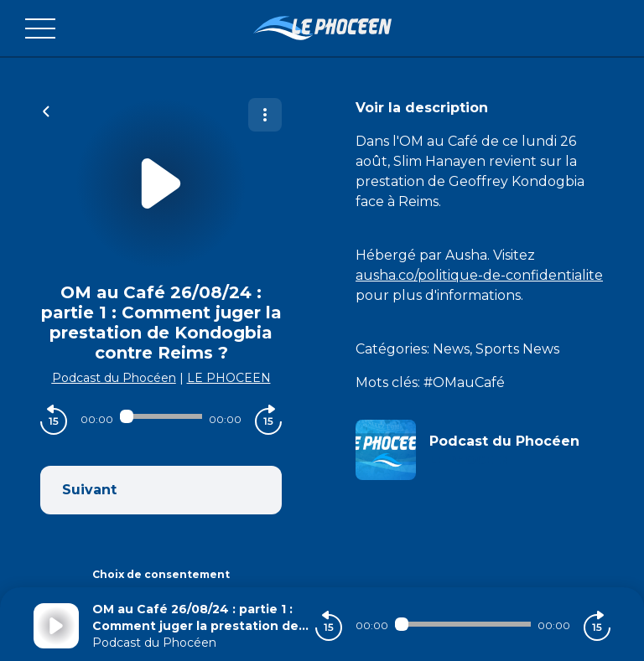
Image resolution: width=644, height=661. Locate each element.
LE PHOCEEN (229, 377)
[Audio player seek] (161, 416)
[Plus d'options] (265, 115)
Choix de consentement (161, 574)
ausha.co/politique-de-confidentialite (479, 275)
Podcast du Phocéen (114, 377)
